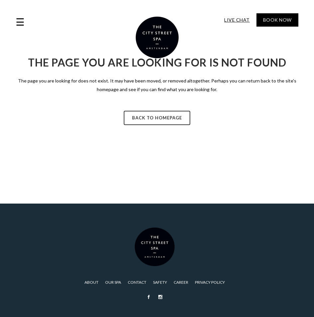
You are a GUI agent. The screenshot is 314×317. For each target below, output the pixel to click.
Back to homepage (157, 117)
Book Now (277, 20)
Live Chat (237, 20)
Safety (160, 282)
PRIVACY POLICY (210, 282)
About (91, 282)
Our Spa (113, 282)
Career (181, 282)
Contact (137, 282)
